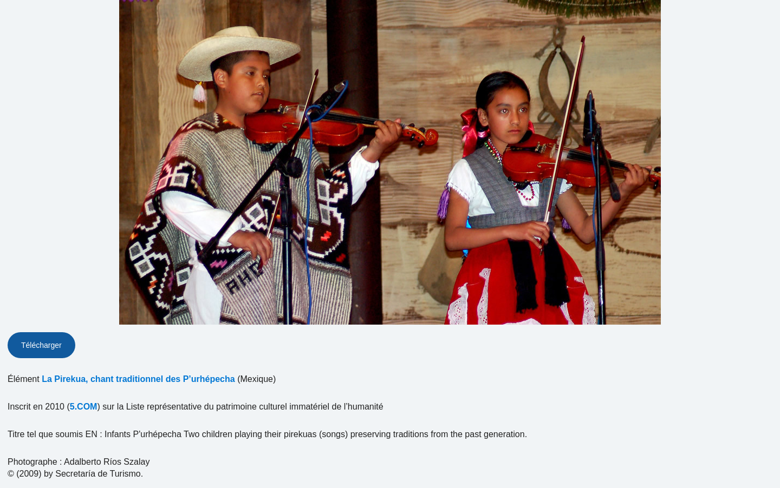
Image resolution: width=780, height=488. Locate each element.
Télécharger (41, 345)
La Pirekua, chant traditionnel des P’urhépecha (138, 379)
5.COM (84, 406)
